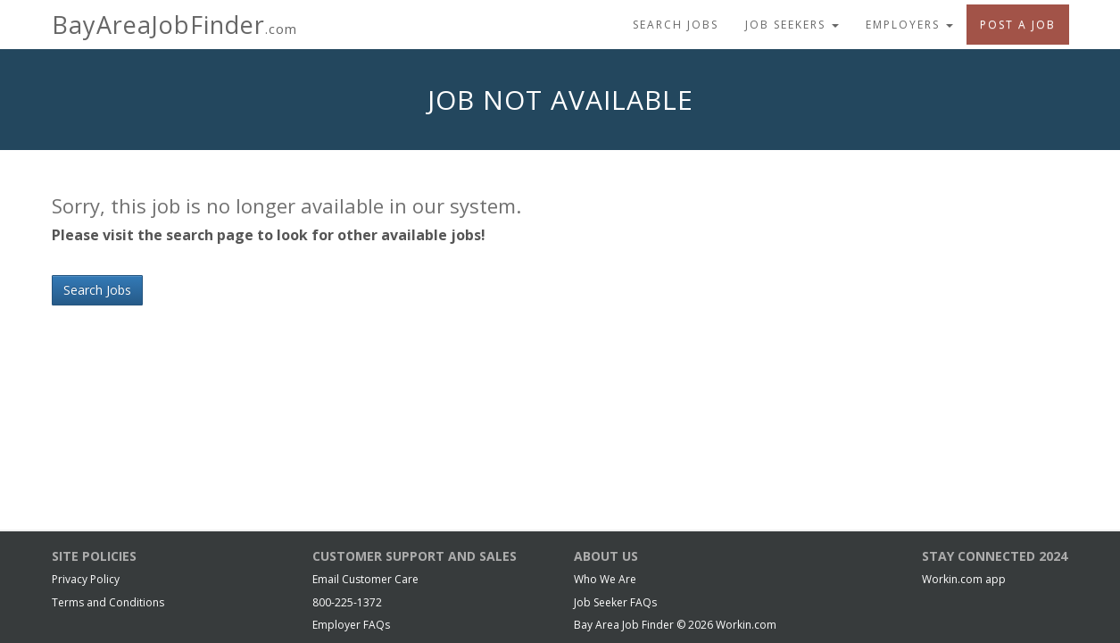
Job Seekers (792, 24)
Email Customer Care (365, 579)
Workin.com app (964, 579)
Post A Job (1018, 24)
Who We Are (605, 579)
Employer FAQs (351, 624)
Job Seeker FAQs (615, 602)
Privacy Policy (86, 579)
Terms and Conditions (108, 602)
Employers (909, 24)
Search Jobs (675, 24)
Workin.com (746, 624)
